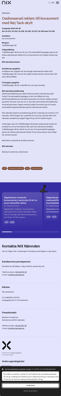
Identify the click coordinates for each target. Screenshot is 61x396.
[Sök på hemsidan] (51, 2)
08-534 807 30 (21, 272)
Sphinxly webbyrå (16, 352)
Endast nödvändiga (30, 390)
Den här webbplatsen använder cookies (18, 369)
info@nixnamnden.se (16, 275)
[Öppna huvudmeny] (57, 3)
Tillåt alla (30, 385)
